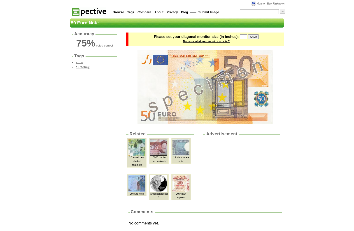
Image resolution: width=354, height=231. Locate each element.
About (158, 12)
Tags (130, 12)
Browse (118, 12)
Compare (144, 12)
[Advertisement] (241, 170)
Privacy (172, 12)
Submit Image (208, 12)
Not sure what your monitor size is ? (206, 41)
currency (83, 67)
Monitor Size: (271, 3)
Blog (184, 12)
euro (79, 62)
